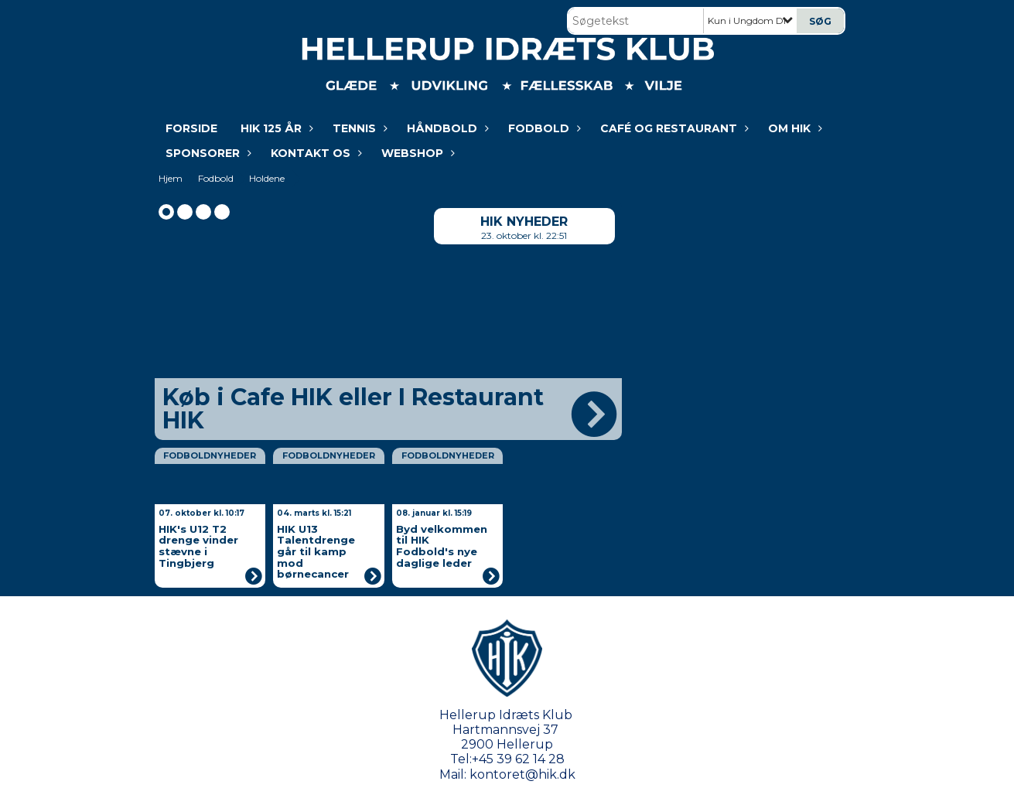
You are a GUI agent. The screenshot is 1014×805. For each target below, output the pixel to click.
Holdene (267, 178)
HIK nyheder (524, 221)
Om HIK (793, 128)
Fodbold (542, 128)
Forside (191, 128)
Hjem (171, 178)
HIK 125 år (275, 128)
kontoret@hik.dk (522, 774)
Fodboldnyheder (209, 455)
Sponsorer (207, 153)
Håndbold (446, 128)
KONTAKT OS (314, 153)
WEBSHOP (416, 153)
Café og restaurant (672, 128)
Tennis (358, 128)
